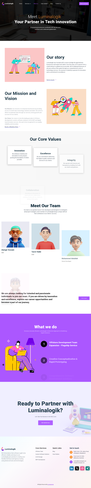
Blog (51, 3)
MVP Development (40, 459)
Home (20, 3)
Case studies (44, 3)
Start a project (84, 3)
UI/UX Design (39, 457)
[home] (8, 3)
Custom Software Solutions (42, 454)
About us (36, 3)
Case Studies (56, 454)
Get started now (45, 431)
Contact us (58, 3)
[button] (28, 3)
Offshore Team (39, 451)
